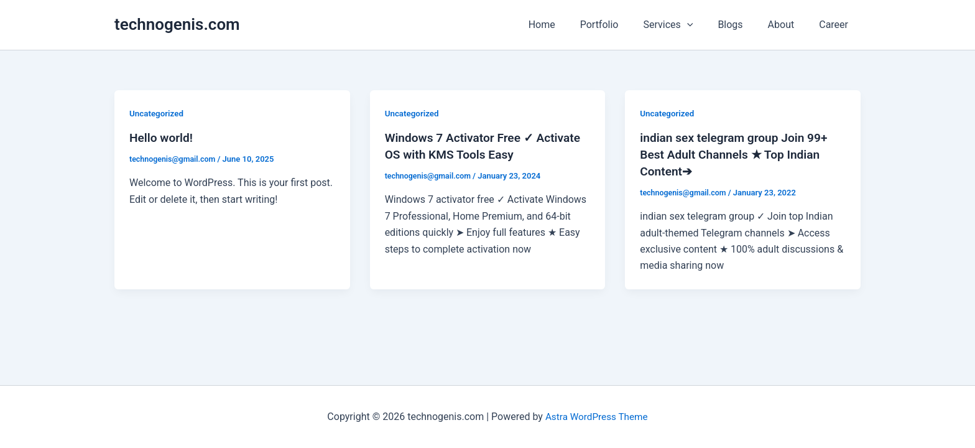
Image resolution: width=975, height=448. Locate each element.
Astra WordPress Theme (596, 416)
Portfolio (622, 24)
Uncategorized (157, 113)
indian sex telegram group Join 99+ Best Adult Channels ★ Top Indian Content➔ (738, 153)
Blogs (742, 24)
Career (836, 24)
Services (685, 25)
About (788, 24)
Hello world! (162, 137)
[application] (704, 25)
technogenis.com (177, 24)
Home (569, 24)
